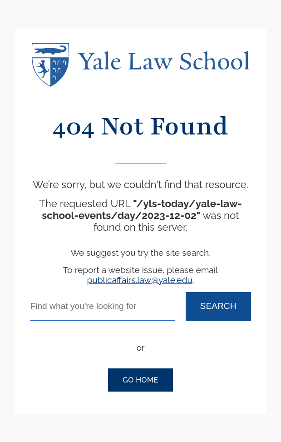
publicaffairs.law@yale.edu (139, 280)
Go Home (140, 380)
